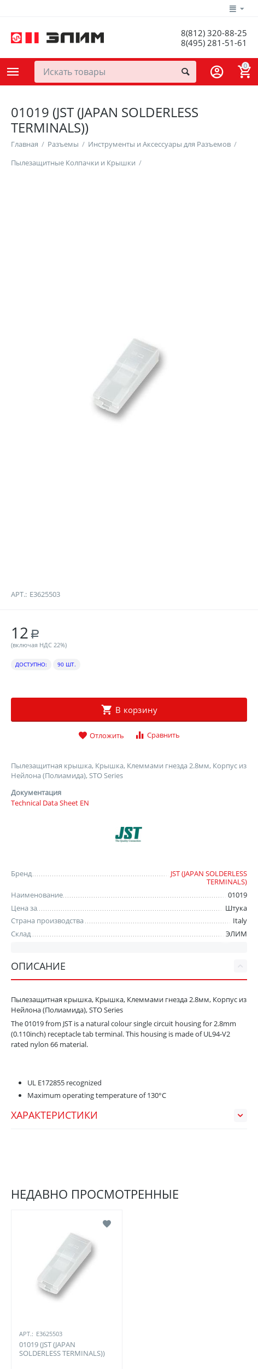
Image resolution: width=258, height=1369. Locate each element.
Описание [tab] (129, 1249)
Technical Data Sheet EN (50, 1086)
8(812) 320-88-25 (213, 33)
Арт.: (19, 877)
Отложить (101, 1019)
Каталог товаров (13, 71)
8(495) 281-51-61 (213, 43)
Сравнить (157, 1018)
